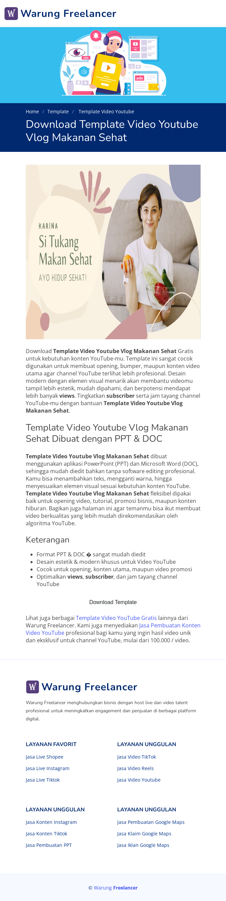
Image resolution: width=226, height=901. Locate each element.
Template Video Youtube (105, 111)
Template (58, 111)
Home (32, 111)
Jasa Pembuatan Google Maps (151, 822)
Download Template (113, 602)
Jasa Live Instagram (47, 768)
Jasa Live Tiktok (43, 780)
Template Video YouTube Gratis (116, 618)
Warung (116, 887)
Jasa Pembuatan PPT (49, 845)
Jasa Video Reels (135, 768)
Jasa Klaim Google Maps (144, 833)
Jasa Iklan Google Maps (143, 845)
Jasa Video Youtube (139, 780)
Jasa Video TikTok (136, 757)
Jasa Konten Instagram (51, 822)
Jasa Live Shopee (44, 757)
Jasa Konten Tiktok (46, 833)
